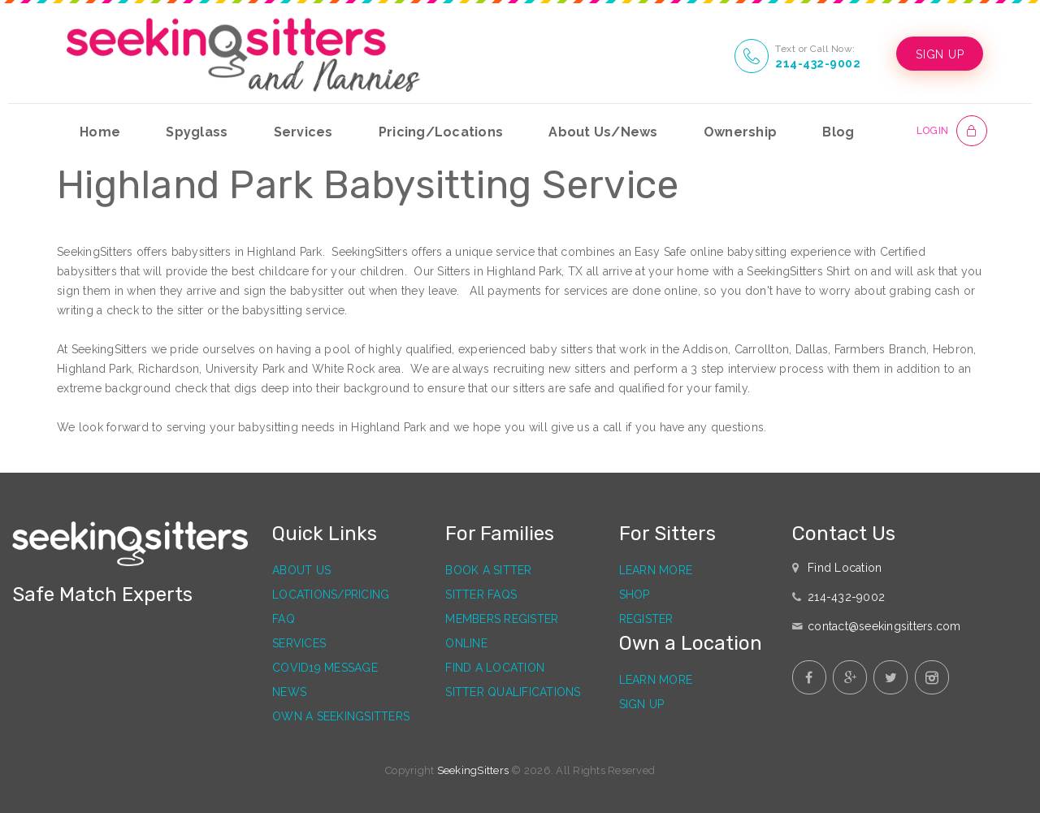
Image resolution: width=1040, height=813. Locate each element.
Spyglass (197, 132)
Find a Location (494, 667)
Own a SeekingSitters (341, 716)
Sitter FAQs (481, 594)
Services (303, 132)
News (289, 691)
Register (646, 618)
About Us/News (602, 132)
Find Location (845, 567)
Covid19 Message (325, 667)
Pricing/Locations (441, 132)
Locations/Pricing (330, 594)
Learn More (656, 570)
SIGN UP (935, 54)
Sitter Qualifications (512, 691)
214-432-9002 (808, 63)
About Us (301, 570)
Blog (838, 132)
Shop (634, 594)
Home (100, 132)
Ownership (740, 132)
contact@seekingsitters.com (884, 626)
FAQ (283, 618)
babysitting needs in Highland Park (332, 427)
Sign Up (642, 704)
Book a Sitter (488, 570)
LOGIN (930, 129)
